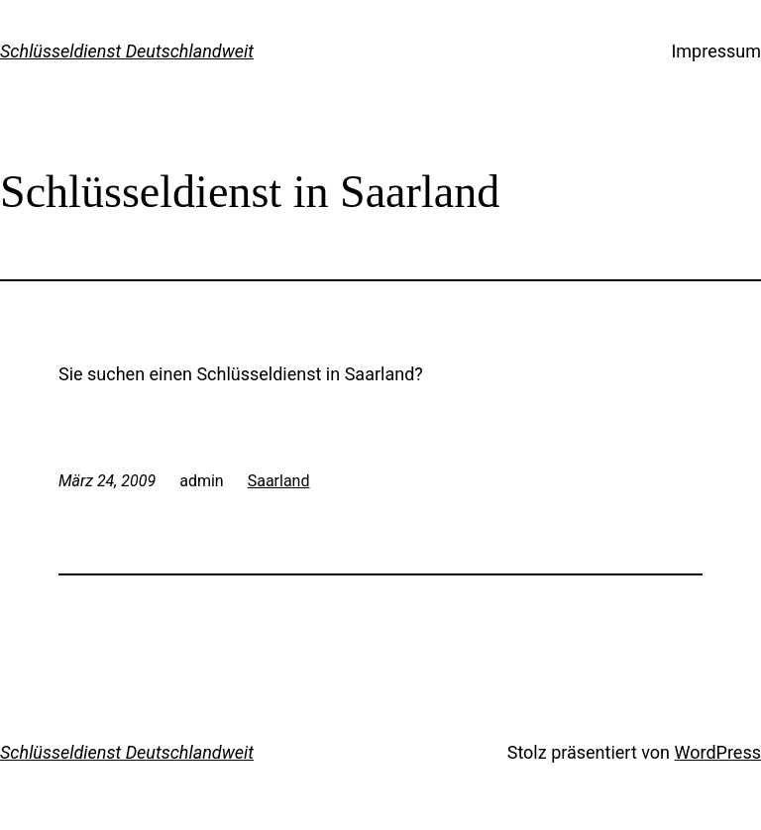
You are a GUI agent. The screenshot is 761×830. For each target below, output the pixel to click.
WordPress (718, 752)
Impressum (716, 51)
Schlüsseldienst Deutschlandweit (127, 51)
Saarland (279, 480)
